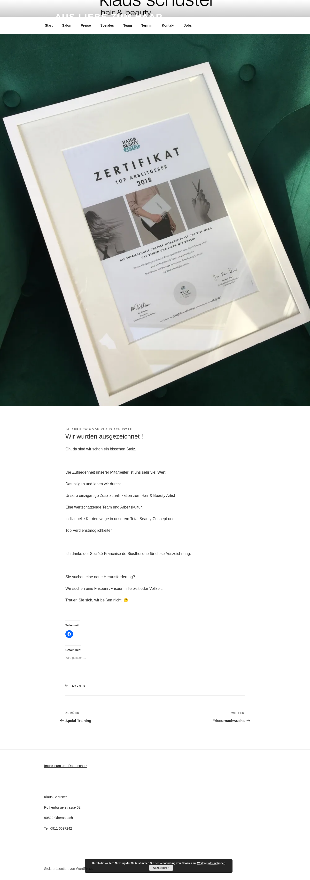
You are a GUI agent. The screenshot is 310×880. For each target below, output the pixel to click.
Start (49, 25)
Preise (86, 25)
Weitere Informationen (211, 863)
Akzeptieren (161, 868)
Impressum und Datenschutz (65, 766)
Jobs (188, 25)
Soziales (107, 25)
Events (79, 685)
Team (127, 25)
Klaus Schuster (116, 429)
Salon (66, 25)
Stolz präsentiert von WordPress (68, 869)
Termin (147, 25)
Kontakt (168, 25)
